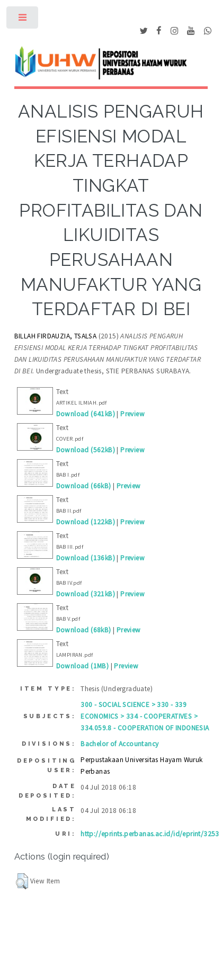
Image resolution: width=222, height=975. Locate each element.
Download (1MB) (82, 665)
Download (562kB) (85, 449)
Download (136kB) (85, 557)
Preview (132, 413)
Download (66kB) (83, 485)
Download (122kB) (85, 521)
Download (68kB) (83, 629)
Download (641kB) (85, 413)
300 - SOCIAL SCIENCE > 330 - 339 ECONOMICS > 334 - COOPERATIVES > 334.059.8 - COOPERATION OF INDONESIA (145, 716)
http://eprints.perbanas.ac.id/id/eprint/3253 (150, 833)
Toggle (23, 20)
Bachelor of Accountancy (119, 743)
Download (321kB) (85, 593)
